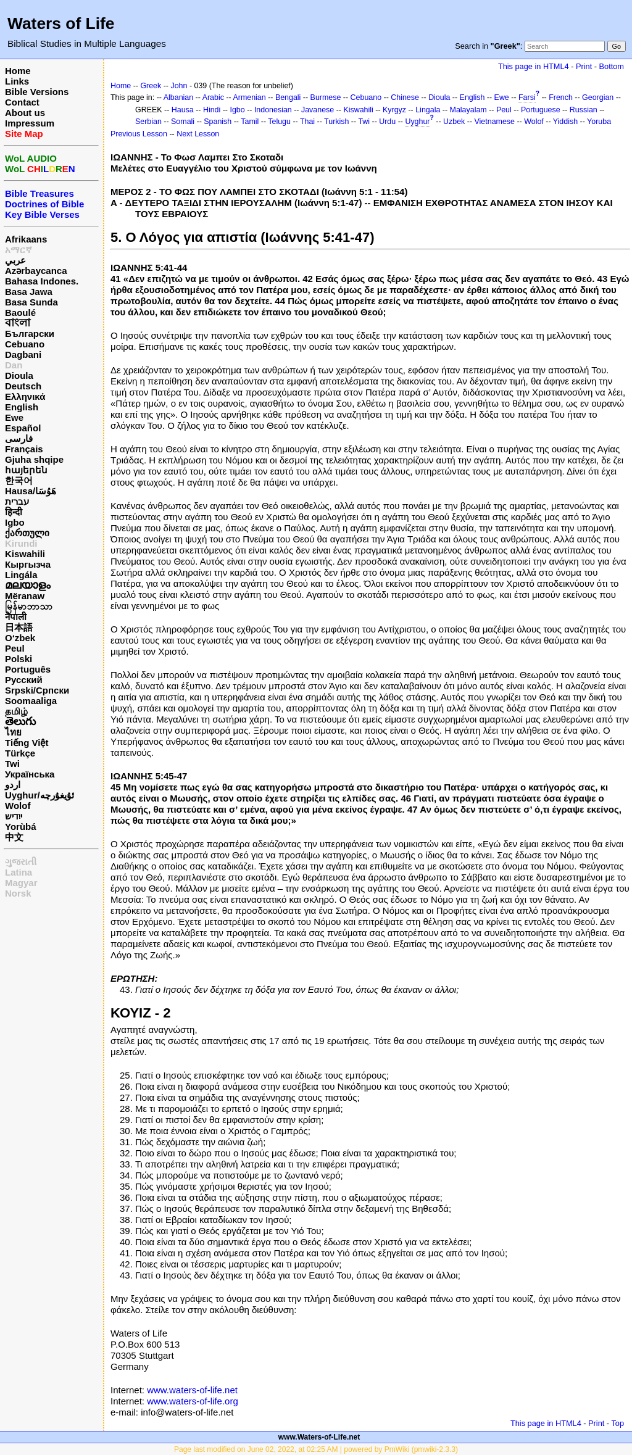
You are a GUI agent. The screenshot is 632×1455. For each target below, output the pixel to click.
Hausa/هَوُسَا (30, 491)
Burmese (325, 97)
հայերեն (26, 470)
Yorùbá (20, 826)
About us (25, 112)
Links (17, 81)
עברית (17, 501)
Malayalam (468, 110)
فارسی (19, 438)
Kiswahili (25, 554)
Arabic (213, 97)
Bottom (611, 66)
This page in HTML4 (533, 66)
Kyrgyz (394, 110)
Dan (13, 365)
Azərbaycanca (36, 270)
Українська (29, 774)
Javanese (317, 110)
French (561, 97)
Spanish (217, 121)
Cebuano (24, 344)
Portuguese (540, 110)
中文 (14, 837)
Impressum (29, 123)
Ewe (14, 417)
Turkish (336, 121)
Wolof (17, 805)
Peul (15, 648)
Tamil (250, 121)
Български (29, 333)
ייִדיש (13, 816)
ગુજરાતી (20, 861)
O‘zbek (20, 637)
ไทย (13, 732)
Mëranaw (24, 596)
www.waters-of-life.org (192, 1401)
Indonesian (273, 110)
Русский (24, 679)
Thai (307, 121)
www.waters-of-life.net (192, 1390)
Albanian (178, 97)
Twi (12, 763)
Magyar (21, 882)
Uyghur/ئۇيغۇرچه (39, 795)
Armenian (249, 97)
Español (23, 428)
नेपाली (16, 616)
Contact (22, 102)
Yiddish (565, 121)
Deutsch (23, 386)
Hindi (211, 110)
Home (18, 70)
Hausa (183, 110)
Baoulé (20, 312)
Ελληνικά (25, 396)
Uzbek (454, 121)
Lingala (427, 110)
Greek (150, 85)
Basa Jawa (28, 291)
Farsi (527, 97)
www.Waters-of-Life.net (319, 1437)
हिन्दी (13, 512)
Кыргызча (28, 564)
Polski (18, 658)
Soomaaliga (31, 700)
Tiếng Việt (26, 742)
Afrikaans (26, 239)
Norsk (18, 893)
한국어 (19, 480)
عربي (15, 260)
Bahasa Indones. (41, 281)
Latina (18, 872)
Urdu (387, 121)
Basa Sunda (31, 302)
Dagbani (23, 354)
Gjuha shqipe (34, 459)
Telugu (279, 121)
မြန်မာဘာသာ (28, 606)
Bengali (288, 97)
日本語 (19, 627)
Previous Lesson (138, 134)
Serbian (148, 121)
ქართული (27, 533)
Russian (583, 110)
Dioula (19, 375)
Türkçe (20, 753)
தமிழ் (16, 711)
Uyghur (417, 121)
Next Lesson (198, 134)
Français (24, 449)
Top (617, 1423)
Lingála (21, 575)
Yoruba (599, 121)
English (21, 407)
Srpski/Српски (37, 690)
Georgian (597, 97)
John (178, 85)
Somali (182, 121)
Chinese (405, 97)
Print (584, 66)
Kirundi (21, 543)
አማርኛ (18, 249)
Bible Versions (37, 91)
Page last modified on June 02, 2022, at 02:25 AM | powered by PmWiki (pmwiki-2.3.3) (316, 1449)
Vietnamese (495, 121)
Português (28, 669)
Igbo (15, 522)
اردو (12, 784)
